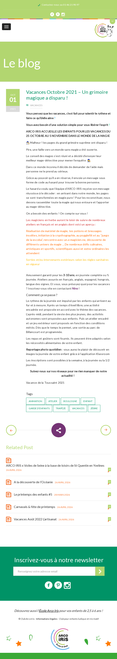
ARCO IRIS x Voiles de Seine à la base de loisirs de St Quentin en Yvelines (55, 465)
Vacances (36, 105)
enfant (88, 401)
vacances (78, 408)
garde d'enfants (39, 408)
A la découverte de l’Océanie (33, 482)
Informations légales (46, 619)
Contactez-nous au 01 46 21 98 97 (60, 4)
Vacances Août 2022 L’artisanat (35, 519)
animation (35, 401)
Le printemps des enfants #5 (33, 494)
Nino (75, 288)
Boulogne (70, 401)
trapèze (61, 408)
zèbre (94, 408)
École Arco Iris (49, 611)
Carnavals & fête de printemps (34, 507)
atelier (52, 401)
